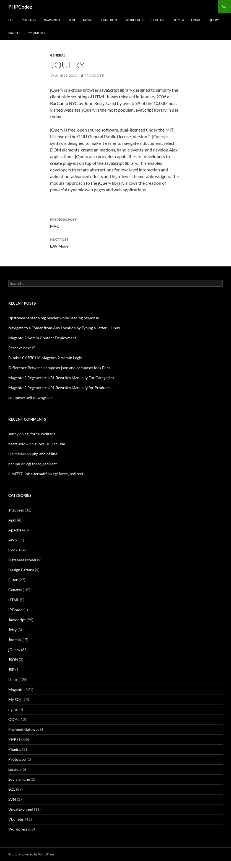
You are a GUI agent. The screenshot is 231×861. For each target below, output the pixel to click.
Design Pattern (21, 569)
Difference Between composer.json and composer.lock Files (59, 367)
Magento (29, 20)
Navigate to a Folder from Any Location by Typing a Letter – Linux (64, 327)
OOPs (13, 719)
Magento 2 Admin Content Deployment (42, 337)
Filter (13, 579)
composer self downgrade (30, 397)
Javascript (51, 20)
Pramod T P (94, 75)
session (14, 769)
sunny (13, 433)
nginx (13, 709)
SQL (11, 789)
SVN (12, 799)
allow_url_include (50, 443)
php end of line (44, 453)
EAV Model (115, 242)
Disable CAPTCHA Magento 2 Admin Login (45, 357)
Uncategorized (20, 809)
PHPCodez (20, 7)
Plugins (157, 20)
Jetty (12, 629)
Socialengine (19, 779)
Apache (14, 530)
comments (36, 33)
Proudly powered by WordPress (31, 854)
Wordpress (17, 829)
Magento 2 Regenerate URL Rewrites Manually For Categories (61, 377)
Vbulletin (16, 819)
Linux (195, 20)
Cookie (14, 550)
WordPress (135, 20)
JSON (13, 659)
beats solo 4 (18, 443)
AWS (12, 540)
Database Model (22, 559)
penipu (14, 463)
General (57, 55)
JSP (11, 669)
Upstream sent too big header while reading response (53, 317)
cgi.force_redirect (40, 433)
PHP (11, 20)
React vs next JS (21, 347)
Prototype (17, 759)
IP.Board (15, 609)
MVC (115, 222)
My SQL (88, 20)
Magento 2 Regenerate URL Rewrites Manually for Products (59, 387)
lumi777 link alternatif (27, 473)
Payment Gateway (23, 729)
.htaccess (16, 510)
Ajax (12, 520)
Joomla (177, 20)
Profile (14, 33)
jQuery (213, 20)
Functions (109, 20)
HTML (72, 20)
